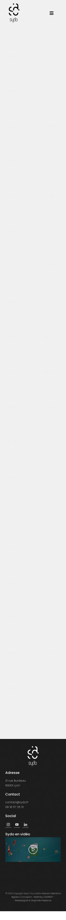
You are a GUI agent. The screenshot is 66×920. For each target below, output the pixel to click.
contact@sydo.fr (16, 802)
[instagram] (8, 824)
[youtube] (17, 824)
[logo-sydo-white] (33, 748)
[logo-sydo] (14, 5)
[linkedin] (26, 824)
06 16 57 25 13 (14, 807)
